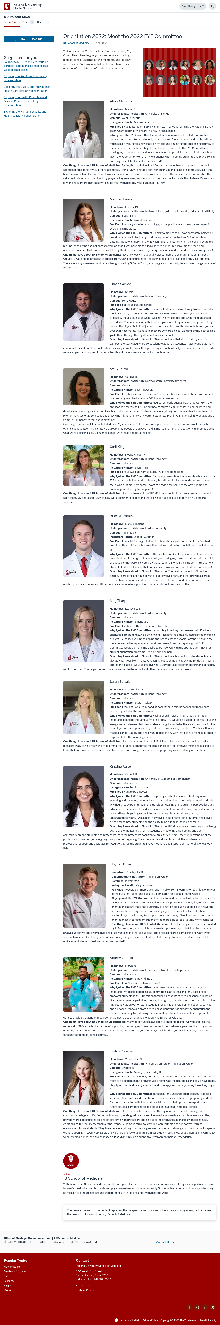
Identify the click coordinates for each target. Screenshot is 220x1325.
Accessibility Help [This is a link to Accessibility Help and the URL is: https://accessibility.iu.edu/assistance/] (130, 1320)
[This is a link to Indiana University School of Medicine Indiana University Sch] (23, 6)
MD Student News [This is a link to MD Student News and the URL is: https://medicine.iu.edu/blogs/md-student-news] (17, 17)
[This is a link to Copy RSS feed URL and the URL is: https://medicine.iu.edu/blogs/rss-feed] (29, 39)
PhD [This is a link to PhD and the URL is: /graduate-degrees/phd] (6, 1276)
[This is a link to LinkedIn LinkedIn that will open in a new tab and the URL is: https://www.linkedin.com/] (205, 1309)
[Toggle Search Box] (212, 6)
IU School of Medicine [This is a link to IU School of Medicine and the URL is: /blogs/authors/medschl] (76, 43)
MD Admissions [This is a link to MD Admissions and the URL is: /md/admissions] (12, 1266)
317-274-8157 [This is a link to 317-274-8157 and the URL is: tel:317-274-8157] (83, 1285)
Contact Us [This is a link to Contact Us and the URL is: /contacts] (163, 1242)
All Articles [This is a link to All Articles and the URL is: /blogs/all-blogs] (43, 22)
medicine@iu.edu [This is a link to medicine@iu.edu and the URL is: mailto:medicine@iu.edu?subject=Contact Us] (85, 1290)
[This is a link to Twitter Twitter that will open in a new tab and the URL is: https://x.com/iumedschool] (213, 1309)
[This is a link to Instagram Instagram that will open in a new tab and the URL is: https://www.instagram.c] (197, 1309)
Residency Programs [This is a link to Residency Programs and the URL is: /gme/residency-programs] (15, 1271)
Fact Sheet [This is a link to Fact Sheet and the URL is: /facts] (9, 1280)
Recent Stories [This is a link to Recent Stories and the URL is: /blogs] (12, 22)
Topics (25, 22)
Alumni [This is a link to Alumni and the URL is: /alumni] (8, 1285)
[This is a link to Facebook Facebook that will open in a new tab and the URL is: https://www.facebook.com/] (189, 1309)
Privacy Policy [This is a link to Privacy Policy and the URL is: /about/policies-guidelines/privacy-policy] (150, 1320)
